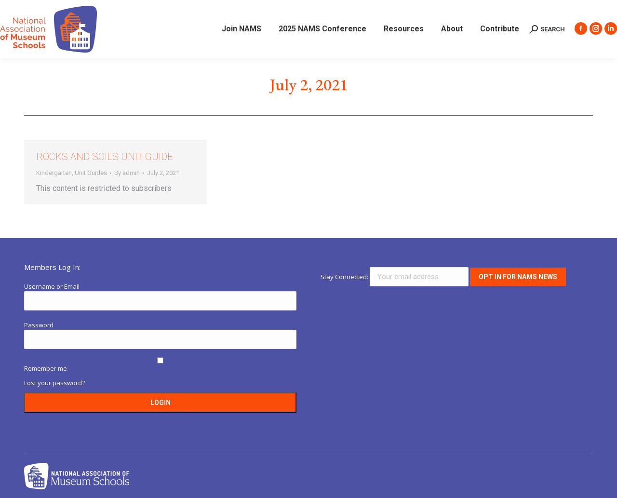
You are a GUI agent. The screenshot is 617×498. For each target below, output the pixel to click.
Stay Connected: (395, 276)
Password (39, 325)
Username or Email (52, 286)
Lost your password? (54, 382)
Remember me (45, 368)
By (127, 172)
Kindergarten (54, 172)
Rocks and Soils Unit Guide (104, 156)
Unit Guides (91, 172)
